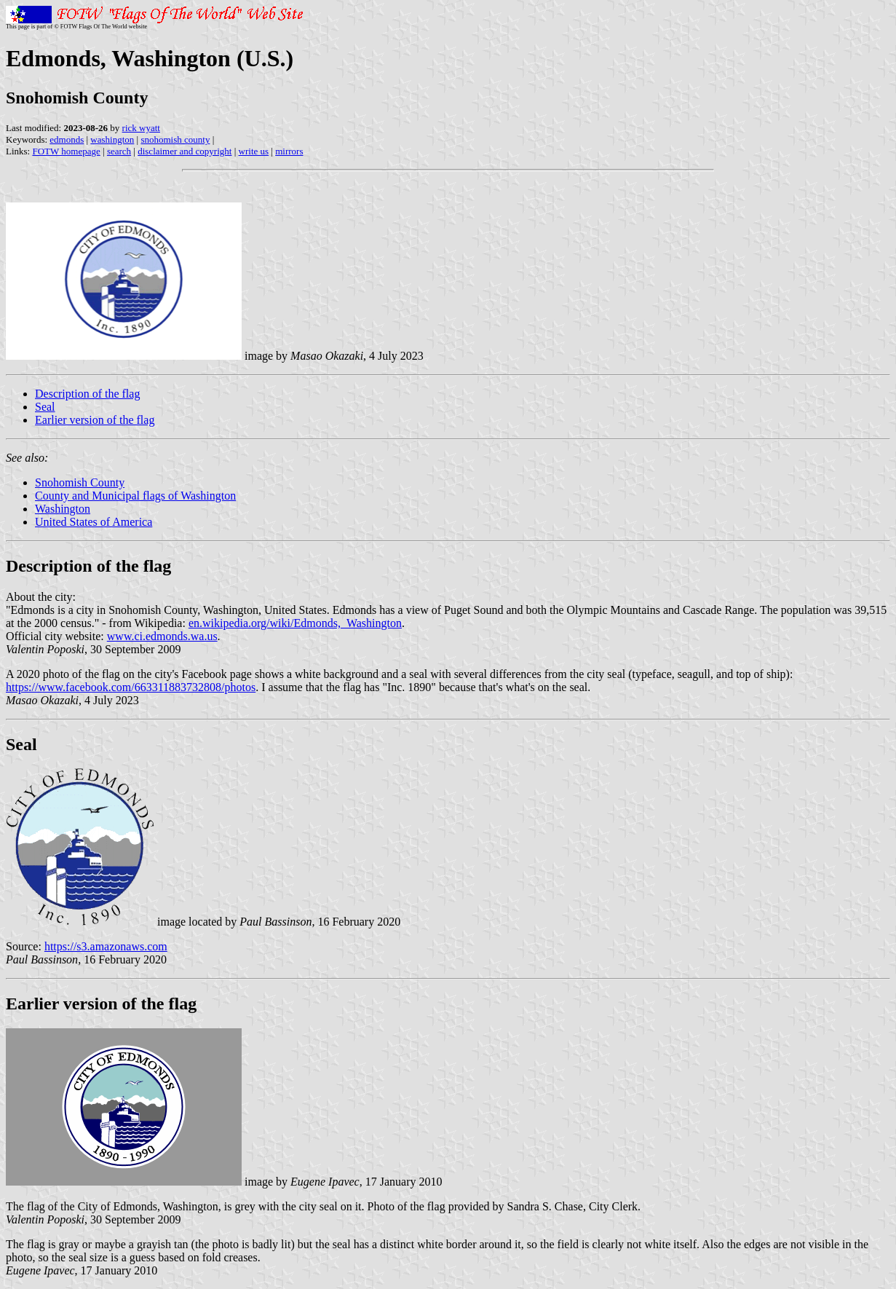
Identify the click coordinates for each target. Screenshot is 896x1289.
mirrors (289, 151)
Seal (45, 407)
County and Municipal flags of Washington (135, 495)
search (119, 151)
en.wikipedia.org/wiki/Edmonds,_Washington (295, 623)
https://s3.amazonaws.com (105, 946)
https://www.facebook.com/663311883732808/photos (130, 687)
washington (112, 139)
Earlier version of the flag (94, 420)
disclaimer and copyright (184, 151)
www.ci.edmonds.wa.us (162, 636)
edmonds (66, 139)
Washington (62, 508)
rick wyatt (141, 127)
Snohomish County (79, 482)
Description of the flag (87, 393)
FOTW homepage (66, 151)
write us (254, 151)
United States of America (93, 522)
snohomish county (175, 139)
